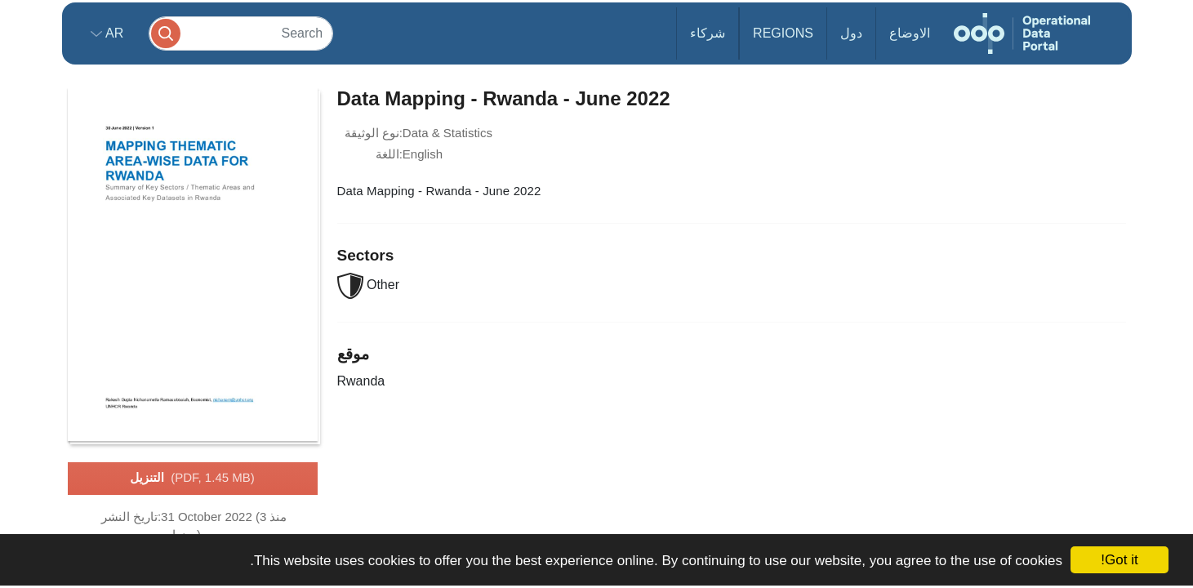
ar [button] (113, 33)
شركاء (707, 33)
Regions (783, 33)
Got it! (1119, 560)
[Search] (241, 33)
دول (851, 33)
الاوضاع (909, 33)
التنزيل (192, 478)
